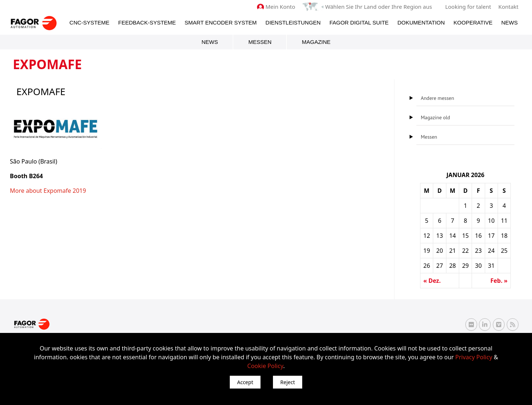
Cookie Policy (265, 366)
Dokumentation (421, 22)
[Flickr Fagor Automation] (471, 324)
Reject (287, 382)
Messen (259, 42)
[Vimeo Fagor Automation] (499, 324)
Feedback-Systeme (147, 22)
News (509, 22)
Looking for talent (468, 6)
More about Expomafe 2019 (48, 191)
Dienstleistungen (293, 22)
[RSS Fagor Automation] (512, 324)
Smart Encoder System (221, 22)
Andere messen (437, 98)
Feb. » (498, 281)
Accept (245, 382)
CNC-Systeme (89, 22)
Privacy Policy (473, 357)
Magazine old (435, 117)
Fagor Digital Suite (359, 22)
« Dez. (432, 281)
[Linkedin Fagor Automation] (485, 324)
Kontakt (508, 6)
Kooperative (473, 22)
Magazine (316, 42)
